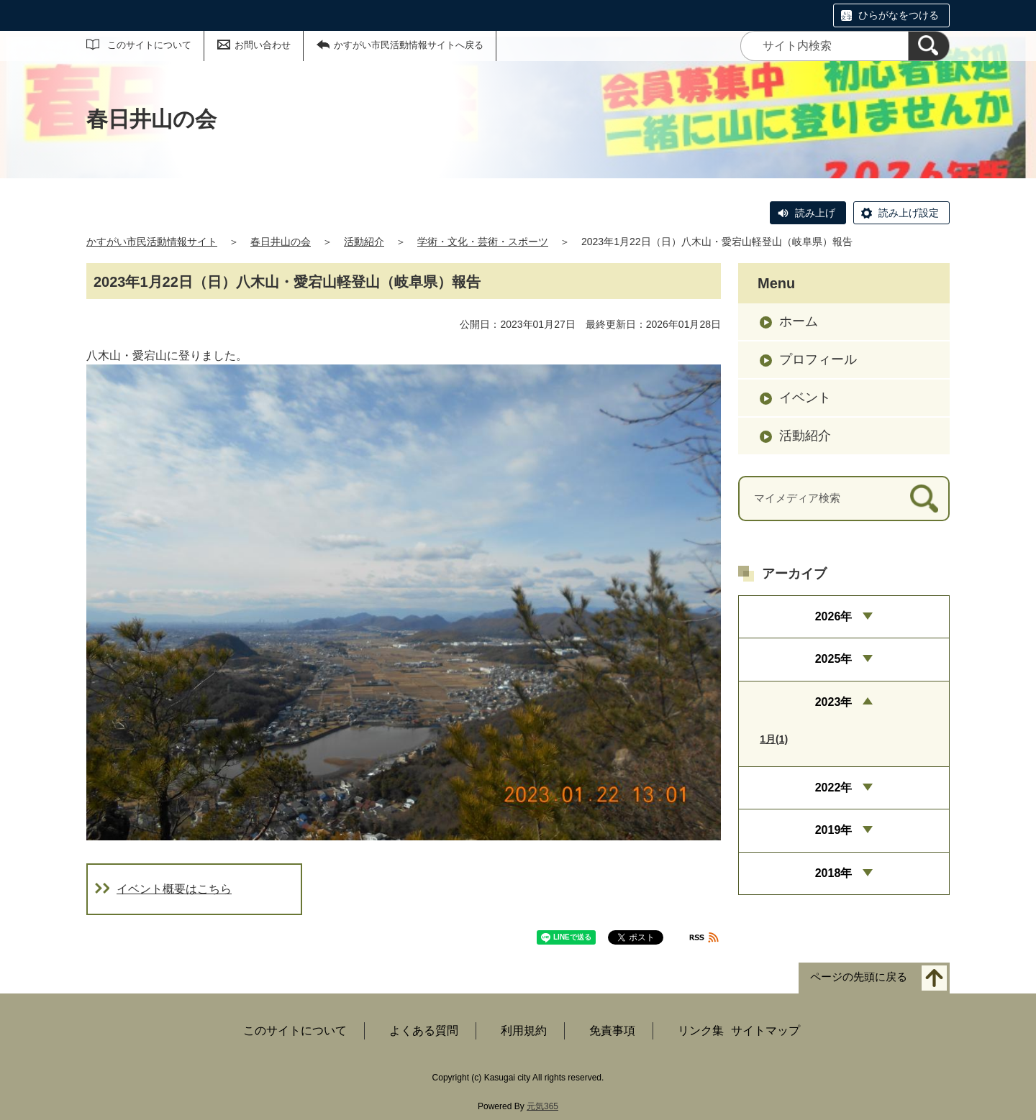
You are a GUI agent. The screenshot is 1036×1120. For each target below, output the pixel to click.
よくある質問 (423, 1030)
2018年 (834, 873)
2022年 (834, 787)
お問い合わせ (263, 45)
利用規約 (524, 1030)
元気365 (542, 1106)
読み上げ (815, 213)
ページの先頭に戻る (858, 976)
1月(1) (774, 739)
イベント (805, 397)
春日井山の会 (280, 241)
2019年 (834, 830)
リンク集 (701, 1030)
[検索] (929, 46)
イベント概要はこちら (174, 889)
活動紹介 (364, 241)
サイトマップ (765, 1030)
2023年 (834, 702)
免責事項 (612, 1030)
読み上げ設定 (908, 213)
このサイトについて (149, 45)
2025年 (834, 659)
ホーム (798, 321)
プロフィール (818, 359)
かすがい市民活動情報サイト (151, 241)
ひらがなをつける (898, 15)
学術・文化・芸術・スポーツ (482, 241)
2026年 (834, 616)
